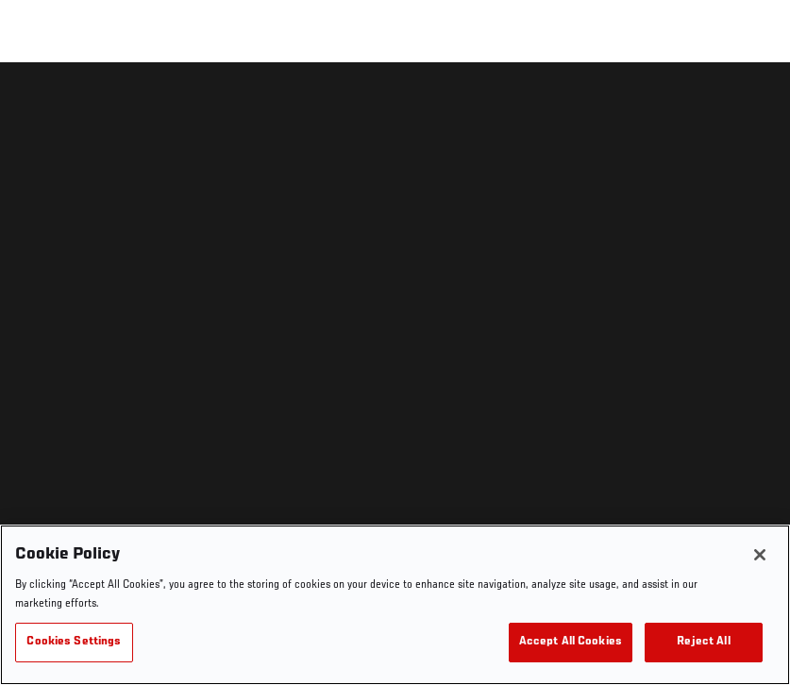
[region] (395, 605)
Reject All (703, 642)
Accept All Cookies (570, 642)
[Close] (760, 555)
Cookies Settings (73, 642)
